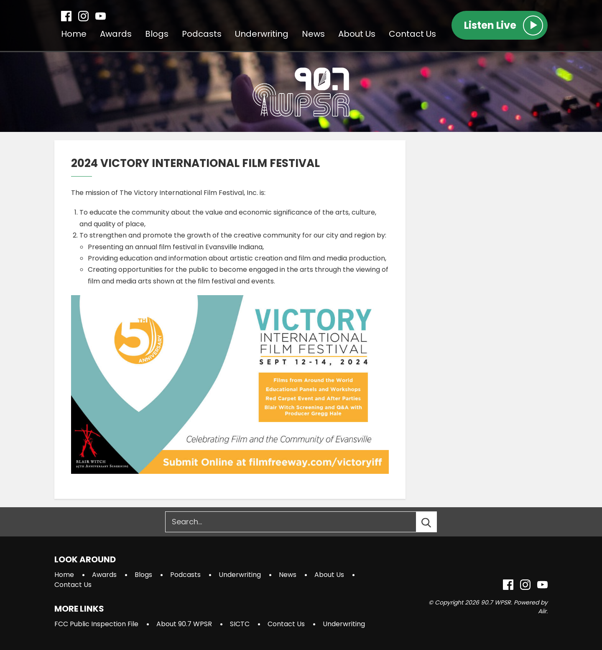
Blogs (156, 34)
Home (74, 34)
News (313, 34)
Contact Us (412, 34)
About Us (356, 34)
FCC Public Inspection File (96, 624)
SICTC (240, 624)
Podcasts (202, 34)
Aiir (542, 611)
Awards (116, 34)
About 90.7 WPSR (184, 624)
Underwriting (261, 34)
